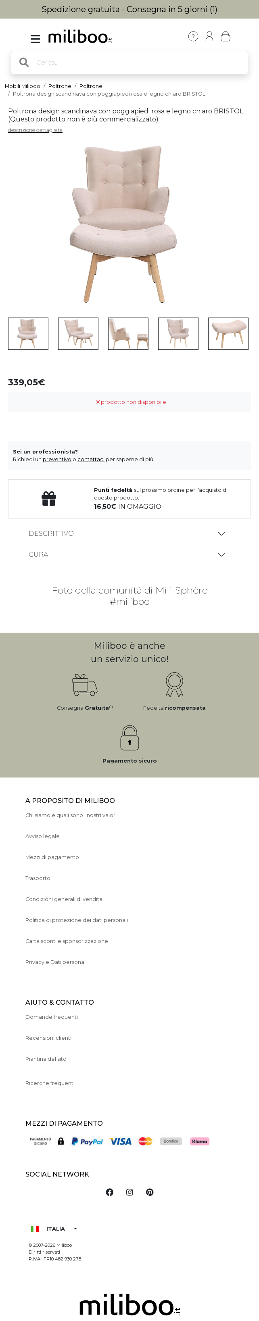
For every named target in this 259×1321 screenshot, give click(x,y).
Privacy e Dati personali (56, 962)
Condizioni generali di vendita (63, 899)
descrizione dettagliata (35, 130)
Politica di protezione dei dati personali (76, 920)
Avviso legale (42, 836)
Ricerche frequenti (50, 1083)
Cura (38, 554)
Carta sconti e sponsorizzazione (66, 941)
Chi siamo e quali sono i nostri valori (71, 815)
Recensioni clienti (48, 1038)
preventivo (57, 459)
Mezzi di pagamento (52, 857)
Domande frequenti (51, 1017)
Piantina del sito (46, 1059)
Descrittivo (51, 533)
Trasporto (37, 878)
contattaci (90, 459)
